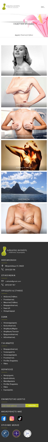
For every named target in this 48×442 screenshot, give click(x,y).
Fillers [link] (6, 364)
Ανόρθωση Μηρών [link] (11, 329)
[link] (11, 9)
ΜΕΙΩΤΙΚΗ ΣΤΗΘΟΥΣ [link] (24, 104)
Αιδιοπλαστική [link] (9, 337)
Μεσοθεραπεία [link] (9, 381)
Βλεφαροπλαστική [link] (11, 305)
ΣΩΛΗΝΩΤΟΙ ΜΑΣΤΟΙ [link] (24, 167)
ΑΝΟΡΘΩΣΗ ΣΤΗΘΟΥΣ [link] (24, 136)
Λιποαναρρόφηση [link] (10, 323)
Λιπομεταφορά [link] (9, 311)
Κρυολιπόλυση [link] (9, 378)
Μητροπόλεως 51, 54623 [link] (14, 266)
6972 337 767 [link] (10, 285)
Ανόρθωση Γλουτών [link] (11, 331)
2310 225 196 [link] (10, 270)
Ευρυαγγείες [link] (8, 390)
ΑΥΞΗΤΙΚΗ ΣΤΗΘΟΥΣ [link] (24, 73)
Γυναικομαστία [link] (9, 352)
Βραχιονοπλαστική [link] (11, 334)
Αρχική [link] (17, 35)
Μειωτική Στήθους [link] (11, 302)
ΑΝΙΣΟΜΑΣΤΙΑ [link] (24, 199)
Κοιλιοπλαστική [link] (10, 326)
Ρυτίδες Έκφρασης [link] (11, 361)
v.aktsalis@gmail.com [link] (13, 281)
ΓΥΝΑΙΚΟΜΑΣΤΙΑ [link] (24, 231)
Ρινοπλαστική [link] (9, 299)
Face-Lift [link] (7, 308)
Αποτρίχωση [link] (8, 375)
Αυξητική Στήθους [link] (10, 297)
